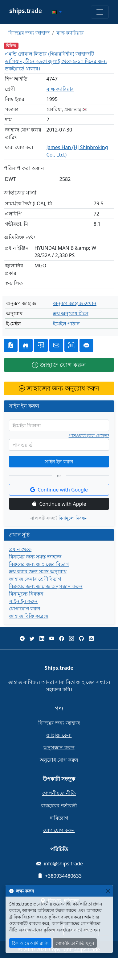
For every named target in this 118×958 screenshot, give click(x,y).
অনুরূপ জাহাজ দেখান (74, 303)
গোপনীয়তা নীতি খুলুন (74, 943)
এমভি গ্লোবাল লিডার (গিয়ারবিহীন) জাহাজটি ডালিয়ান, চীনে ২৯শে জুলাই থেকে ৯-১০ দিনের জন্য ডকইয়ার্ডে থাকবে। (56, 61)
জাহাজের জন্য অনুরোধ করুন (59, 388)
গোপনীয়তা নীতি (59, 793)
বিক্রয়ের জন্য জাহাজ (29, 32)
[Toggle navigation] (100, 12)
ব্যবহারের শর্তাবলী (59, 805)
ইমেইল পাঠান (66, 323)
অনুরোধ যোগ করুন (59, 759)
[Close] (107, 891)
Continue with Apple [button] (59, 503)
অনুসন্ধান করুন (58, 747)
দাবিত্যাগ (59, 817)
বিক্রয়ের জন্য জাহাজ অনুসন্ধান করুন (46, 586)
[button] (57, 12)
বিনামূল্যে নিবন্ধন (73, 518)
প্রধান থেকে (20, 549)
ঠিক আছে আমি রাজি (30, 943)
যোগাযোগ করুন (24, 608)
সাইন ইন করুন (59, 461)
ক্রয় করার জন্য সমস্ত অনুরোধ (38, 571)
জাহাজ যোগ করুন (59, 365)
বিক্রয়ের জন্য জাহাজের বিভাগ (39, 564)
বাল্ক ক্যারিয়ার (70, 32)
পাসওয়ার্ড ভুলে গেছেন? (89, 435)
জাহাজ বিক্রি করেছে (28, 616)
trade (25, 10)
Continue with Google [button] (59, 489)
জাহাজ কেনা (58, 735)
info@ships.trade (63, 863)
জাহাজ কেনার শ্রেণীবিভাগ (35, 578)
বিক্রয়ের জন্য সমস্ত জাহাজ (35, 556)
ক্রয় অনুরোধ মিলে (70, 313)
